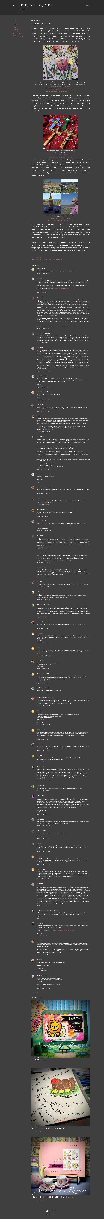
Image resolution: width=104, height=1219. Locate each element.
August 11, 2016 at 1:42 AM (43, 668)
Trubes (39, 710)
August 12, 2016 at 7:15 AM (43, 750)
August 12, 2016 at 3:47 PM (43, 825)
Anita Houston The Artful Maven (46, 910)
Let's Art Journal (41, 487)
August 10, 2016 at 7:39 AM (43, 504)
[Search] (88, 5)
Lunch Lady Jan (41, 673)
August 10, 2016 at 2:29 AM (43, 387)
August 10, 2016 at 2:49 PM (43, 577)
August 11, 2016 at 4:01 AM (43, 683)
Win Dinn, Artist (41, 688)
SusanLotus (40, 975)
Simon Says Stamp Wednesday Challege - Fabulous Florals (60, 89)
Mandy (39, 278)
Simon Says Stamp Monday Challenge (63, 930)
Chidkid (39, 581)
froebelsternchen (42, 376)
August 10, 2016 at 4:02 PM (43, 599)
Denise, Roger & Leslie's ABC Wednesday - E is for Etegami (60, 91)
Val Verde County (18, 36)
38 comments (39, 1200)
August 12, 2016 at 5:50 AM (43, 739)
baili (38, 940)
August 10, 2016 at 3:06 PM (43, 586)
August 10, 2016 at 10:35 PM (43, 642)
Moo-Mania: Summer (60, 155)
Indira (38, 856)
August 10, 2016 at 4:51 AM (43, 431)
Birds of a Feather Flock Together (50, 1128)
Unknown (39, 869)
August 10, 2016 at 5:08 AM (43, 469)
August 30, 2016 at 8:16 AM (43, 988)
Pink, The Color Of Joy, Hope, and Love (52, 1197)
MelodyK (39, 436)
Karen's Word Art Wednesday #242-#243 (61, 154)
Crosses (15, 27)
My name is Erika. (42, 333)
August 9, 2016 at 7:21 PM (43, 328)
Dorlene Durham (42, 622)
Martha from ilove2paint (44, 697)
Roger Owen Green (42, 474)
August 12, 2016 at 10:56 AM (43, 780)
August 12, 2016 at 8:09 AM (43, 761)
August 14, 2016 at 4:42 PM (43, 905)
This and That (39, 1059)
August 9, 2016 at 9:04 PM (43, 371)
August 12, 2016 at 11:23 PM (43, 864)
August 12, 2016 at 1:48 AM (43, 705)
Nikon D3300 (17, 34)
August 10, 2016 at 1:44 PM (43, 562)
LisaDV (39, 535)
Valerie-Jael (40, 268)
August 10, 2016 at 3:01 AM (43, 400)
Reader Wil (40, 416)
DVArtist (39, 766)
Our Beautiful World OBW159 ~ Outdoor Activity (61, 218)
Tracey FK (39, 729)
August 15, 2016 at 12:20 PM (43, 935)
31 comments (39, 1062)
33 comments (39, 1131)
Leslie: (38, 297)
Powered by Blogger (52, 1211)
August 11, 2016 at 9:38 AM (43, 692)
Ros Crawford (41, 404)
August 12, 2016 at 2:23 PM (43, 814)
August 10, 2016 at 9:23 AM (43, 516)
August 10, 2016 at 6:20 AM (43, 482)
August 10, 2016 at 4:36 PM (43, 617)
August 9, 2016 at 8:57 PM (43, 342)
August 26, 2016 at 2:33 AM (43, 970)
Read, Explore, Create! (37, 5)
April (38, 633)
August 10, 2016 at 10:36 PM (43, 655)
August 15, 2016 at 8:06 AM (43, 918)
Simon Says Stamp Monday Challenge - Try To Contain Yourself (60, 88)
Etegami (15, 29)
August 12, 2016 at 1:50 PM (43, 790)
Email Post (38, 257)
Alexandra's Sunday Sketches (60, 93)
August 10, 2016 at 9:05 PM (43, 628)
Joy (38, 591)
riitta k (38, 498)
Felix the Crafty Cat (42, 604)
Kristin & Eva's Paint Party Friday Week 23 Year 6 (60, 157)
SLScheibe (40, 755)
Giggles (39, 795)
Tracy (38, 843)
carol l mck (40, 521)
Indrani (39, 660)
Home (21, 12)
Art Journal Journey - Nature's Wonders (60, 86)
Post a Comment (36, 992)
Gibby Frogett (41, 392)
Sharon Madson (41, 509)
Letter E (15, 31)
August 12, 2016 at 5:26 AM (43, 724)
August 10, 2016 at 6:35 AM (43, 493)
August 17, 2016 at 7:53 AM (43, 954)
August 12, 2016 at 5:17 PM (43, 838)
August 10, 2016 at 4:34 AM (43, 411)
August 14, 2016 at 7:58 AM (43, 878)
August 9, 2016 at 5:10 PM (43, 292)
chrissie (39, 959)
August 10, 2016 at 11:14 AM (43, 548)
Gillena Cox (40, 830)
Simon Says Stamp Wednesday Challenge (62, 288)
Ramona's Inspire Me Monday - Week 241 (61, 222)
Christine (39, 785)
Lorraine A (40, 923)
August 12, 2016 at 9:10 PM (43, 851)
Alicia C (39, 819)
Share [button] (14, 20)
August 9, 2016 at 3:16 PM (43, 273)
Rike (38, 744)
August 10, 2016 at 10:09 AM (44, 530)
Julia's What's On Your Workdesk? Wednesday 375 (60, 220)
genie (38, 347)
